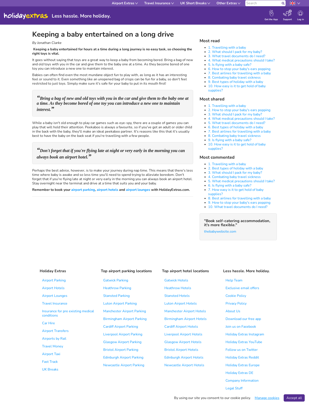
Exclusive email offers (242, 288)
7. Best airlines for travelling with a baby (239, 73)
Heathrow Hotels (177, 288)
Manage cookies (267, 398)
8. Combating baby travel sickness (234, 77)
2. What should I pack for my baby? (235, 51)
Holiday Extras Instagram (245, 334)
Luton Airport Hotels (180, 303)
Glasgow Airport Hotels (182, 342)
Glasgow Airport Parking (122, 342)
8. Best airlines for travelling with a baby (239, 198)
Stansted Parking (116, 296)
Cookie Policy (236, 296)
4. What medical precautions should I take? (241, 60)
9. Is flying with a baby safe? (229, 140)
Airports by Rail (54, 338)
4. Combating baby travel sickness (234, 177)
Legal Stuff (234, 388)
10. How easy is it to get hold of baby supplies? (237, 88)
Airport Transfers (55, 331)
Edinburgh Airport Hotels (183, 357)
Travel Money (52, 346)
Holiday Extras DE (239, 373)
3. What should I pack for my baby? (235, 114)
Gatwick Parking (115, 280)
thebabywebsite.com (220, 231)
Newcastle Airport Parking (123, 365)
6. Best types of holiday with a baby (235, 127)
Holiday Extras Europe (243, 365)
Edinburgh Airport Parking (123, 357)
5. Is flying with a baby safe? (229, 64)
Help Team (234, 280)
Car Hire (48, 323)
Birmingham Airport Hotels (185, 319)
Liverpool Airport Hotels (183, 334)
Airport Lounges (54, 296)
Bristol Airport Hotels (181, 350)
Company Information (242, 380)
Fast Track (50, 362)
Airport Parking (54, 280)
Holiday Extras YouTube (244, 342)
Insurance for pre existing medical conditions (68, 313)
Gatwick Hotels (176, 280)
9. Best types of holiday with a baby (235, 81)
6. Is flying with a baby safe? (229, 185)
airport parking (83, 189)
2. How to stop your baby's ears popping (239, 110)
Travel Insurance (54, 303)
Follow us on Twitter (242, 350)
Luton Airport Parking (120, 303)
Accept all (294, 398)
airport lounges (138, 189)
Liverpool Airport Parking (122, 334)
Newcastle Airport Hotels (184, 365)
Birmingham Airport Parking (125, 319)
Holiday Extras (26, 16)
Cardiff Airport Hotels (181, 326)
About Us (233, 311)
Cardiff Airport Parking (120, 326)
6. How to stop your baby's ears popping (239, 69)
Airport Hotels (53, 288)
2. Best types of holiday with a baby (235, 168)
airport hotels (107, 189)
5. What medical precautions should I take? (241, 181)
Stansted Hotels (177, 296)
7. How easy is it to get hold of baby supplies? (236, 191)
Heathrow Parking (117, 288)
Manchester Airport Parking (124, 311)
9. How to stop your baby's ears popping (239, 202)
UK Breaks (50, 369)
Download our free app (243, 319)
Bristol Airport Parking (120, 350)
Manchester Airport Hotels (185, 311)
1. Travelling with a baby (227, 47)
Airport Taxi (51, 354)
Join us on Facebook (241, 326)
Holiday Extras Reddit (242, 357)
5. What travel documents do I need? (236, 123)
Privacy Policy (236, 303)
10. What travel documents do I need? (237, 207)
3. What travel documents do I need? (236, 56)
